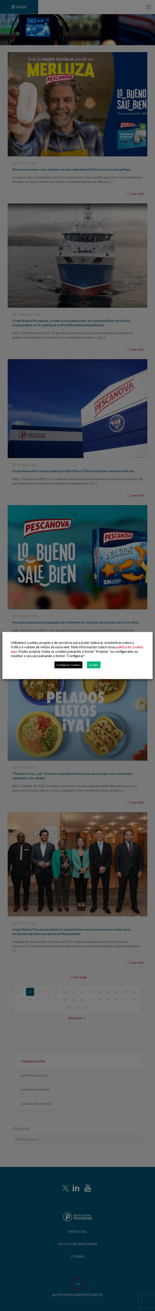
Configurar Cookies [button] (68, 665)
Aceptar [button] (94, 665)
